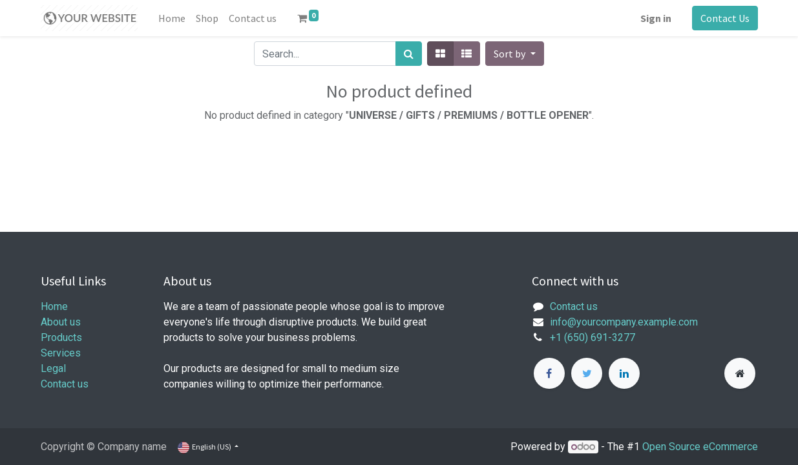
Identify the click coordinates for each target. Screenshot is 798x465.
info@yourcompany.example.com (624, 322)
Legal (53, 368)
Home (54, 306)
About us (61, 322)
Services (61, 353)
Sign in (655, 18)
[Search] (408, 53)
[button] (514, 53)
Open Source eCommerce (700, 446)
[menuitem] (172, 18)
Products (61, 337)
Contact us (65, 384)
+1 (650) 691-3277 (592, 337)
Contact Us (725, 18)
